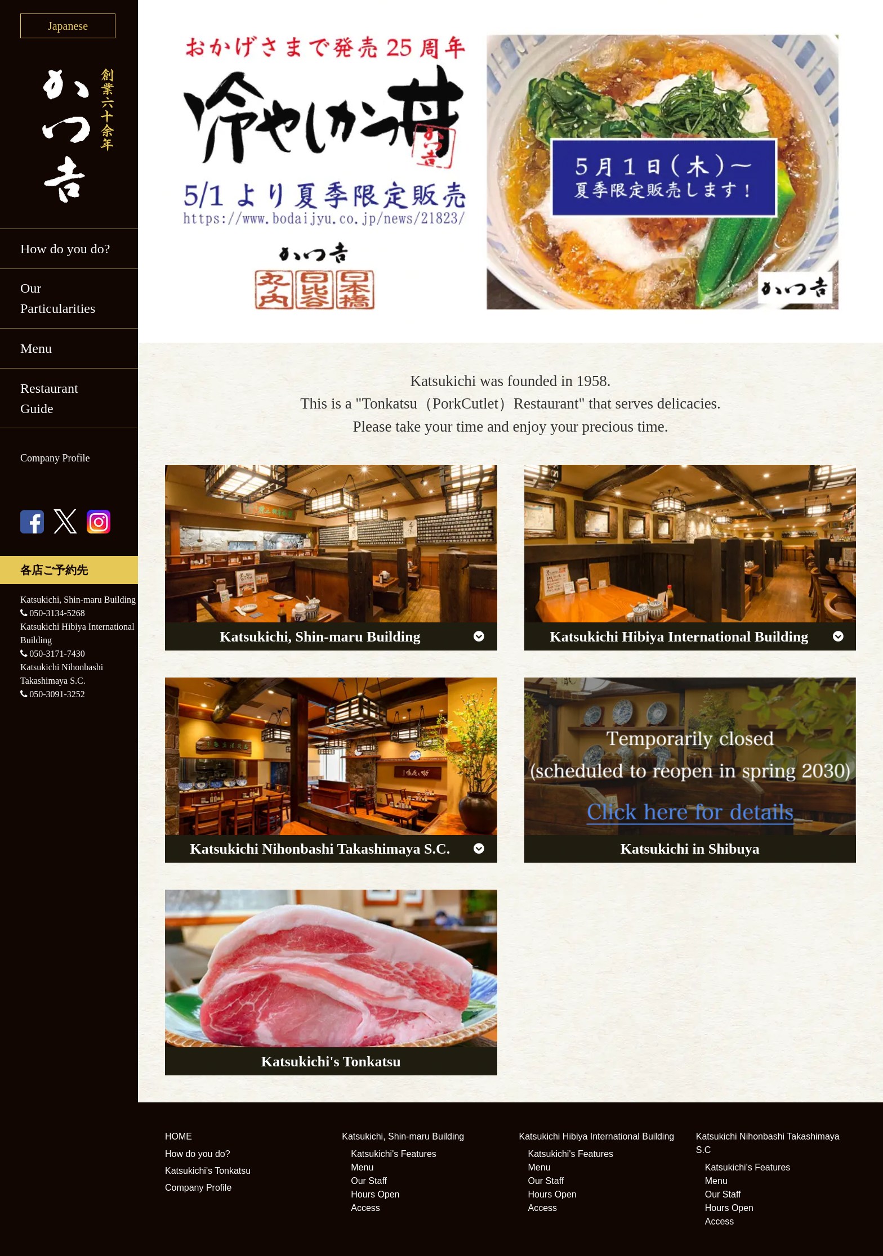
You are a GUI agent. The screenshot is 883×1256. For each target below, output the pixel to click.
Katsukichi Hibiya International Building (597, 1136)
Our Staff (369, 1181)
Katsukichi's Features (393, 1154)
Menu (36, 348)
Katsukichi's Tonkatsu (208, 1171)
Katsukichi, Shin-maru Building (403, 1136)
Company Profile (55, 458)
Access (365, 1208)
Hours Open (375, 1194)
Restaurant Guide (49, 398)
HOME (178, 1136)
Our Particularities (57, 298)
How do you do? (65, 248)
